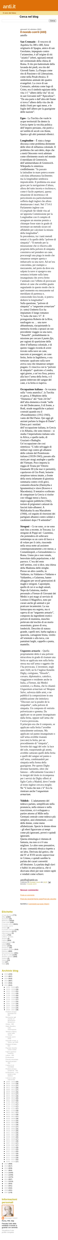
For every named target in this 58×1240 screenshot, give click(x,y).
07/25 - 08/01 (11, 1102)
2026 (6, 974)
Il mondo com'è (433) (10, 1037)
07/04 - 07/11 (11, 1108)
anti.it (9, 6)
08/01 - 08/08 (11, 1100)
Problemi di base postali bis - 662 (12, 1069)
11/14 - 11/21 (11, 999)
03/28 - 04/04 (11, 1137)
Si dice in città (7, 955)
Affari (4, 917)
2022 (6, 983)
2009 (6, 1188)
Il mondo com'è (31, 884)
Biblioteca (5, 920)
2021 (6, 985)
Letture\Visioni (7, 942)
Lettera (4, 935)
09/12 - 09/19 (11, 1088)
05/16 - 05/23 (11, 1122)
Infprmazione (6, 933)
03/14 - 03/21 (11, 1141)
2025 (6, 976)
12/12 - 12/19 (11, 991)
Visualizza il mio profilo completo (8, 1231)
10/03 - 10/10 (11, 1081)
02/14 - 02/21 (11, 1149)
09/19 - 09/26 (11, 1086)
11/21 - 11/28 (11, 997)
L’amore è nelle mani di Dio (11, 1078)
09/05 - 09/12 (11, 1090)
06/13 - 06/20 (11, 1114)
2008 (6, 1190)
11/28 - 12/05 (11, 995)
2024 (6, 978)
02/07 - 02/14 (11, 1151)
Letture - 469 (10, 1055)
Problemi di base (8, 949)
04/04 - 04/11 (11, 1135)
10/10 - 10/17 (11, 1010)
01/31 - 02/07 (11, 1153)
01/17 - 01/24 (11, 1157)
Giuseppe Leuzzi (11, 1218)
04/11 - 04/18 (11, 1133)
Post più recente (26, 899)
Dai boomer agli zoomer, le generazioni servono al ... (11, 1019)
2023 (6, 981)
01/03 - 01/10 (11, 1161)
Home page (38, 899)
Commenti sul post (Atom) (38, 904)
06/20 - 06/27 (11, 1112)
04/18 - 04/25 (11, 1131)
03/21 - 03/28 (11, 1139)
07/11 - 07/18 (11, 1106)
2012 (6, 1181)
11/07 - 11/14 (11, 1001)
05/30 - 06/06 (11, 1118)
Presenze (5, 947)
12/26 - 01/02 (11, 987)
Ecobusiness (10, 1057)
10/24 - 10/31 (11, 1006)
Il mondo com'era (8, 929)
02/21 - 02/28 (11, 1147)
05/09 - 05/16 (11, 1124)
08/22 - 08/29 (11, 1094)
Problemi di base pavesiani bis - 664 (11, 1013)
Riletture (5, 951)
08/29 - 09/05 (11, 1092)
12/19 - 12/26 (11, 989)
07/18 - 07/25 (11, 1104)
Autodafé (5, 919)
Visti (3, 962)
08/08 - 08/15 (11, 1098)
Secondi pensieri (8, 953)
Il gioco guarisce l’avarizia (11, 1052)
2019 (6, 1166)
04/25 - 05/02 (11, 1129)
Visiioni (4, 958)
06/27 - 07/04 (11, 1110)
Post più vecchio (49, 899)
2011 (6, 1183)
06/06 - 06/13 (11, 1116)
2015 (6, 1175)
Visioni (4, 960)
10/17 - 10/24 (11, 1008)
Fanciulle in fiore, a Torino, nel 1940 (12, 1041)
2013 (6, 1179)
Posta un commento (27, 895)
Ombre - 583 (10, 1024)
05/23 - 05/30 (11, 1120)
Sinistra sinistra (7, 956)
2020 (6, 1164)
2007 (6, 1192)
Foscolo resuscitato (12, 1059)
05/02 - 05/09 (11, 1127)
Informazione (6, 931)
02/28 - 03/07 (11, 1145)
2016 (6, 1172)
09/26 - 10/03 (11, 1083)
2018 (6, 1168)
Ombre (4, 946)
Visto (3, 964)
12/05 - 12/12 (11, 993)
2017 (6, 1170)
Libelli (4, 944)
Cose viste (5, 922)
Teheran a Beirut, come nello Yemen (11, 1033)
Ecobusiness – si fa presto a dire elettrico (12, 1074)
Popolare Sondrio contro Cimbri (11, 1048)
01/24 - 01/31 (11, 1155)
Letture (4, 940)
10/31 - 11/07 (11, 1003)
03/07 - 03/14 (11, 1143)
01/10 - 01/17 (11, 1159)
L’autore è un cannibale (10, 1066)
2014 (6, 1177)
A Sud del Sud (7, 915)
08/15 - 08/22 (11, 1096)
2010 (6, 1186)
